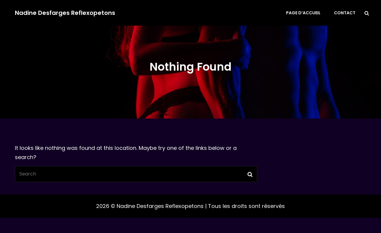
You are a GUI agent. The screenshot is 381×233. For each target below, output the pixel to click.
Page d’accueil (303, 13)
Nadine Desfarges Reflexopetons (65, 13)
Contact (344, 13)
